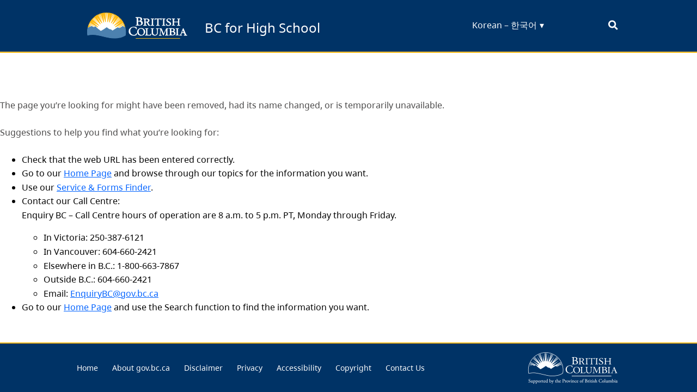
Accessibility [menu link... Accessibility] (299, 368)
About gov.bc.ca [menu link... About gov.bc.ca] (141, 368)
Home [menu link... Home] (87, 368)
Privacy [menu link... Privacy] (249, 368)
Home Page (88, 173)
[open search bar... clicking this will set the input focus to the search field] (612, 26)
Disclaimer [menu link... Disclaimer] (203, 368)
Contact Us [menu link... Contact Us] (405, 368)
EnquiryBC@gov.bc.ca (114, 293)
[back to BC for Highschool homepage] (137, 25)
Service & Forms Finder (104, 187)
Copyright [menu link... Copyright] (353, 368)
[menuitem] (87, 368)
